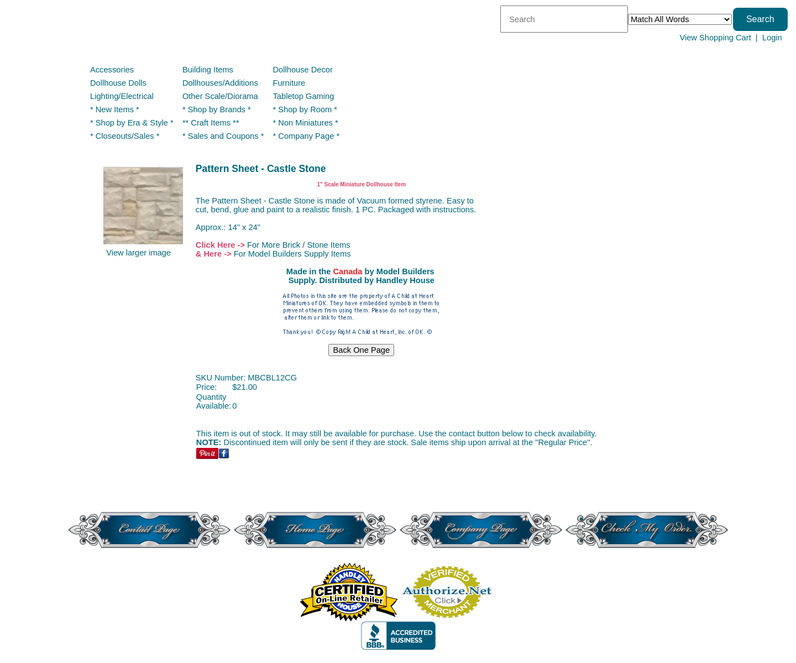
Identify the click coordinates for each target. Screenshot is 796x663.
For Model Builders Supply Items (292, 253)
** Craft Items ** (210, 122)
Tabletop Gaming (303, 96)
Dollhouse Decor (303, 69)
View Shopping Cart (715, 37)
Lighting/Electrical (123, 96)
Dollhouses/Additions (220, 83)
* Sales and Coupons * (223, 136)
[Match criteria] (680, 19)
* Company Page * (306, 136)
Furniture (289, 83)
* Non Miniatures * (305, 122)
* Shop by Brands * (216, 109)
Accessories (112, 69)
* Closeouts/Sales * (124, 136)
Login (772, 37)
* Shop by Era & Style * (132, 122)
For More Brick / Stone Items (298, 245)
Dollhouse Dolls (118, 83)
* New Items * (114, 109)
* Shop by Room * (305, 109)
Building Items (207, 69)
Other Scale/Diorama (220, 96)
